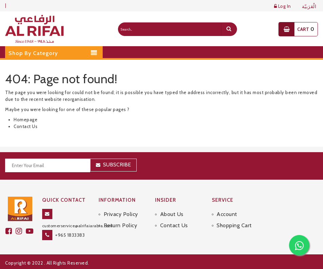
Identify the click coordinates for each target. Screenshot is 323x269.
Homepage (25, 119)
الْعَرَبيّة (309, 6)
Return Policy (120, 225)
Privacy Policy (121, 214)
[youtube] (30, 231)
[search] (229, 29)
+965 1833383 (70, 235)
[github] (21, 231)
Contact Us (25, 126)
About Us (172, 214)
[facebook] (10, 231)
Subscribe (117, 164)
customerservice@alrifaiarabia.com (77, 225)
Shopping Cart (234, 225)
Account (227, 214)
